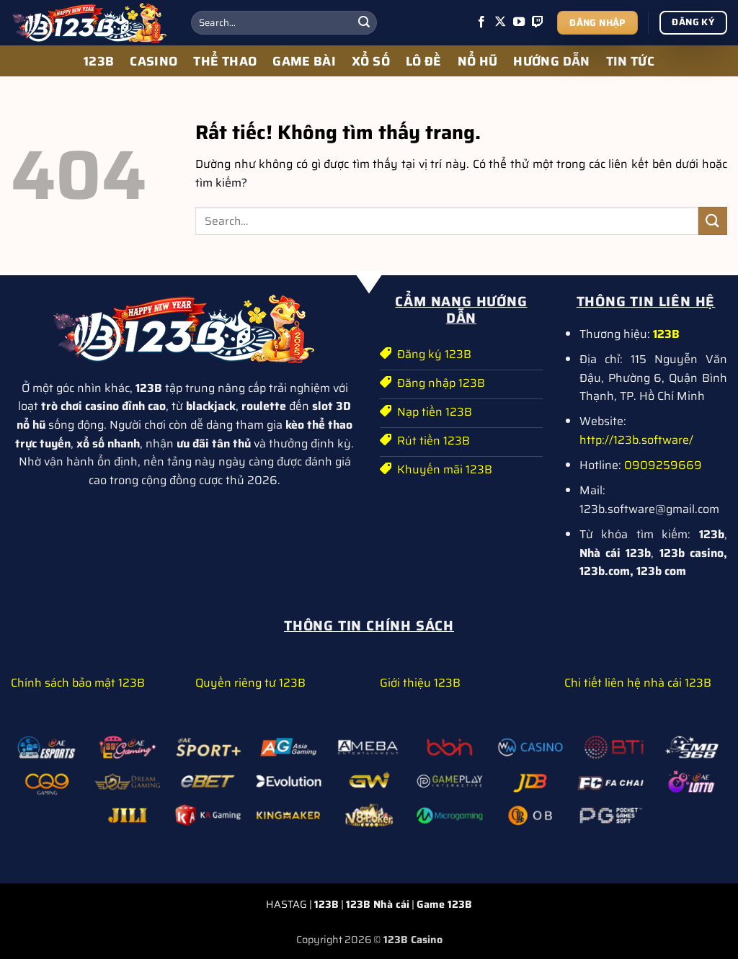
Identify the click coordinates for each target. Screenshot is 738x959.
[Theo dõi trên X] (500, 22)
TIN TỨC (630, 61)
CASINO (153, 61)
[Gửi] (364, 23)
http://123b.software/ (636, 440)
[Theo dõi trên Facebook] (481, 22)
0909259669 (663, 465)
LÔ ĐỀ (424, 61)
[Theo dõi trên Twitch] (537, 22)
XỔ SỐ (371, 61)
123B (99, 61)
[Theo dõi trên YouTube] (519, 22)
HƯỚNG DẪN (551, 61)
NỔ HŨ (478, 61)
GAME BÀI (304, 61)
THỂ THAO (225, 61)
